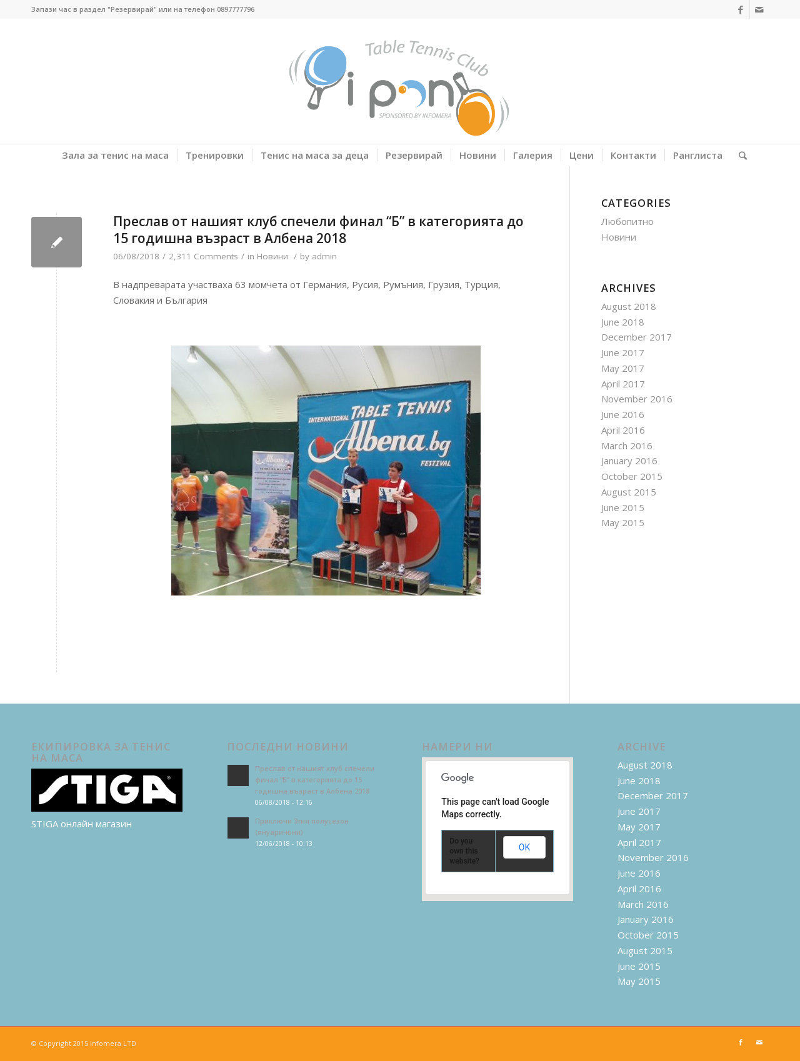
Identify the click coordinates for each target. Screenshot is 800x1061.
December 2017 (636, 337)
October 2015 (631, 476)
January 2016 (629, 460)
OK (524, 847)
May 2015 (622, 522)
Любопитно (627, 221)
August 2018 (628, 306)
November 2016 (636, 398)
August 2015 (628, 492)
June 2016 (622, 414)
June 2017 (622, 352)
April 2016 (623, 430)
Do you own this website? (464, 851)
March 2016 (626, 445)
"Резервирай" (132, 9)
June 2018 (622, 322)
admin (324, 256)
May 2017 (622, 368)
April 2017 (623, 383)
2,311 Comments (203, 256)
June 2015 (622, 507)
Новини (272, 256)
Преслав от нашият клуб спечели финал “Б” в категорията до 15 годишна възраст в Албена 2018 (318, 229)
